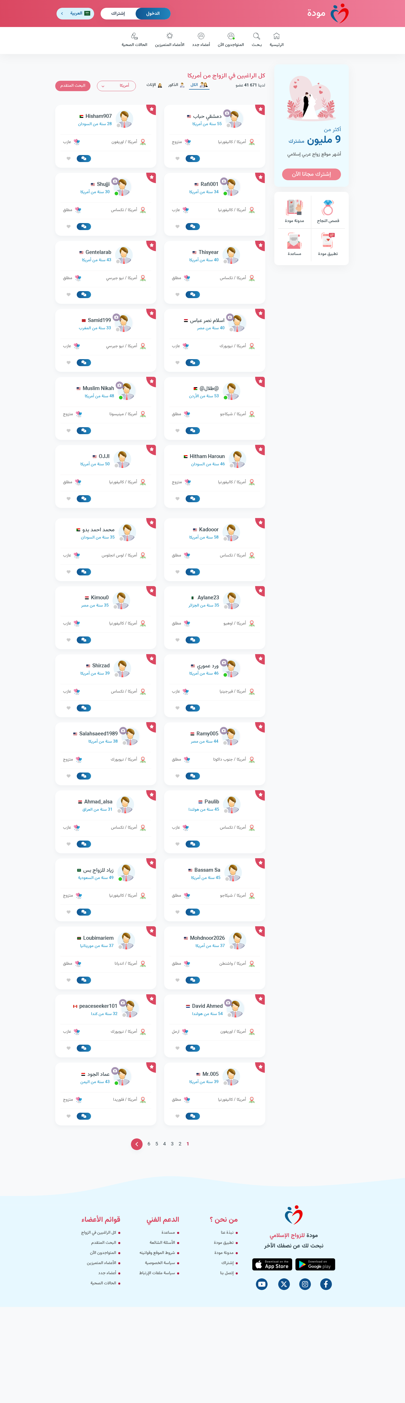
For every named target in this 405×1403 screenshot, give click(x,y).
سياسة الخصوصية (160, 1263)
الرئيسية (277, 40)
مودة (328, 13)
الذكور (176, 85)
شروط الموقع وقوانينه (157, 1253)
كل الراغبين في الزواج (98, 1233)
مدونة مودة (294, 212)
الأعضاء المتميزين (169, 40)
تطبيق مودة (328, 245)
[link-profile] (214, 120)
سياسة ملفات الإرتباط (157, 1273)
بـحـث (257, 40)
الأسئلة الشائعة (162, 1243)
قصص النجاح (328, 212)
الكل (199, 85)
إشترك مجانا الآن (311, 174)
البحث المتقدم (72, 86)
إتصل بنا (227, 1273)
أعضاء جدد (201, 40)
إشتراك (118, 13)
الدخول (153, 13)
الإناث (154, 85)
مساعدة (294, 245)
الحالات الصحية (134, 40)
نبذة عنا (227, 1233)
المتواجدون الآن (231, 40)
